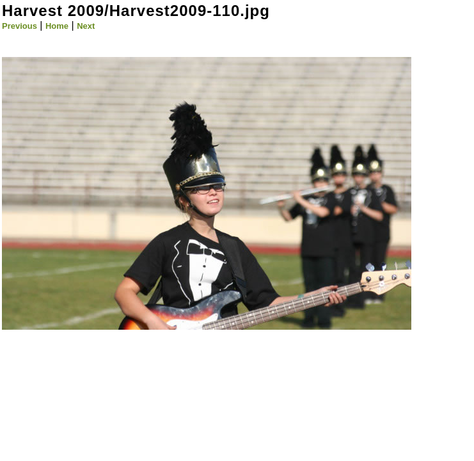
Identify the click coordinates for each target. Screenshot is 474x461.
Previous (19, 26)
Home (56, 26)
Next (86, 26)
